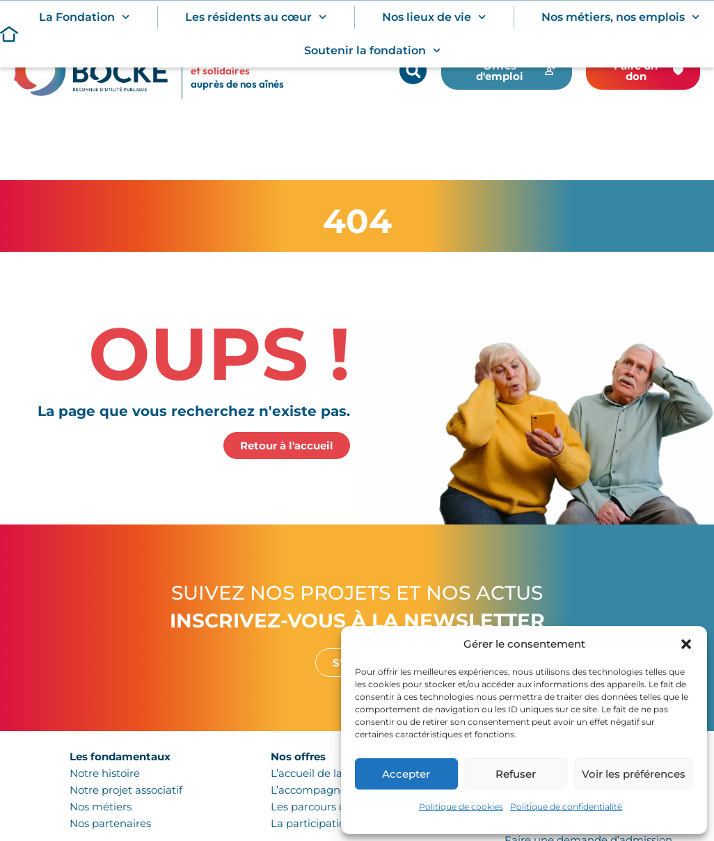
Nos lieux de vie (434, 17)
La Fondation (84, 17)
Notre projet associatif (126, 789)
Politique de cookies (461, 806)
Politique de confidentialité (566, 806)
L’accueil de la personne (332, 773)
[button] (686, 644)
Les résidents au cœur (255, 17)
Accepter (406, 773)
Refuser (515, 773)
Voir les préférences (633, 773)
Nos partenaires (110, 823)
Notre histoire (105, 773)
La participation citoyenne (338, 823)
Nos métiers (101, 806)
